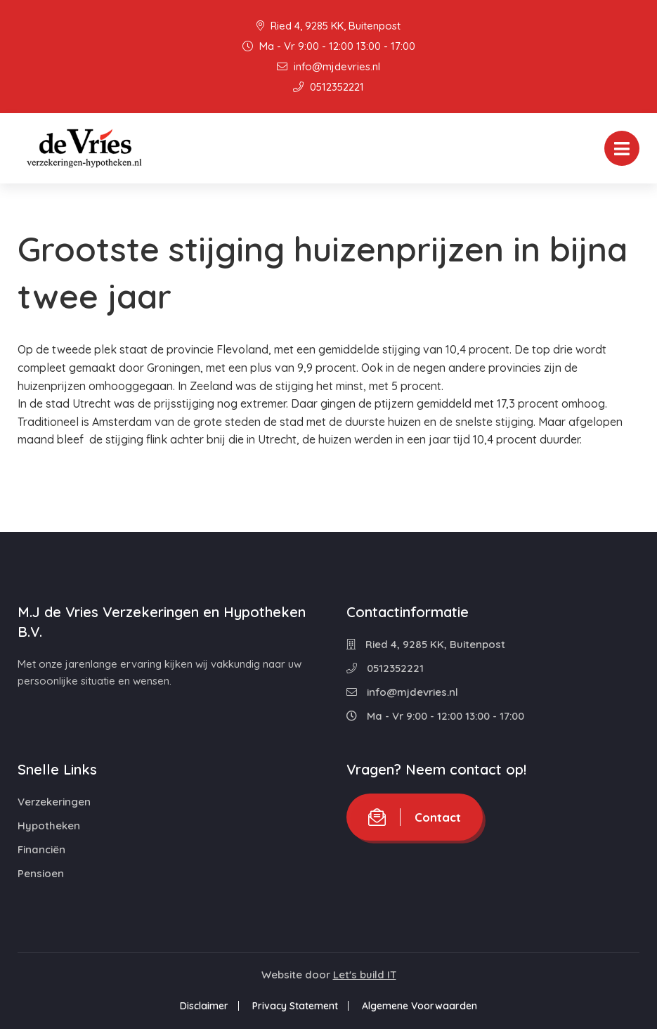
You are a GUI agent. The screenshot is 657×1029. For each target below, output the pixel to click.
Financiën (41, 849)
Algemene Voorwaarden (419, 1005)
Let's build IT (364, 974)
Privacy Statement (295, 1005)
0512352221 (328, 86)
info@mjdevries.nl (328, 66)
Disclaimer (204, 1005)
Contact (414, 817)
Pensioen (41, 873)
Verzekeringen (54, 801)
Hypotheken (49, 825)
